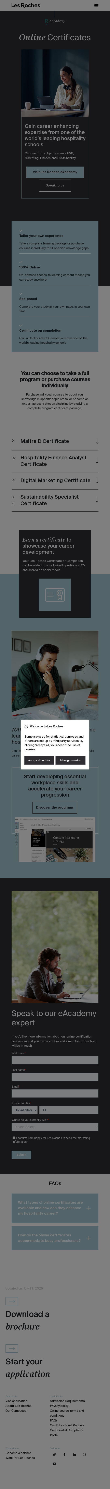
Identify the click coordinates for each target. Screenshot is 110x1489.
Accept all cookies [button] (39, 760)
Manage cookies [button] (70, 760)
